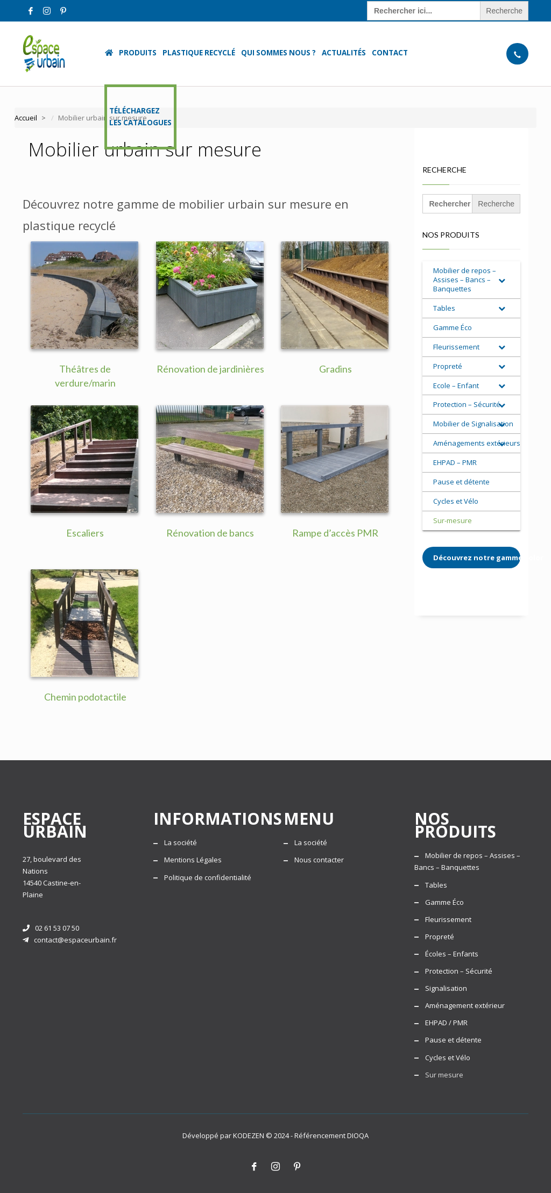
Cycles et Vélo (447, 1057)
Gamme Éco (444, 902)
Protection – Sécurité (458, 971)
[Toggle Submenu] (501, 279)
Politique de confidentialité (207, 877)
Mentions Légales (193, 860)
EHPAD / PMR (446, 1022)
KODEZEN (248, 1135)
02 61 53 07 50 (51, 928)
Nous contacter (319, 860)
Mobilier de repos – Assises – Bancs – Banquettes (467, 861)
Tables (436, 885)
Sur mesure (444, 1075)
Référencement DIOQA (331, 1135)
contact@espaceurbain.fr (70, 940)
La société (180, 842)
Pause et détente (453, 1040)
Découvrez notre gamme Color (477, 557)
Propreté (439, 936)
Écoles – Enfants (451, 954)
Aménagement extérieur (465, 1005)
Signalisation (446, 988)
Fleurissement (448, 919)
